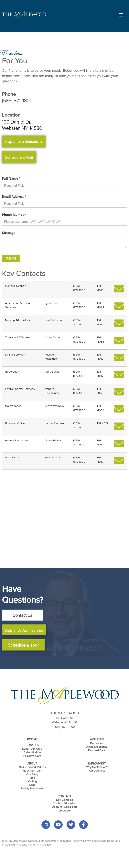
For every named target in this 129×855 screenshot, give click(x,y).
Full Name (17, 178)
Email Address (20, 196)
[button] (121, 15)
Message (8, 233)
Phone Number (14, 215)
